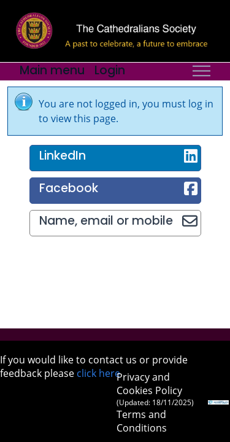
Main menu (52, 70)
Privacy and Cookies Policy (155, 389)
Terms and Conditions (142, 421)
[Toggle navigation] (201, 71)
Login (109, 70)
